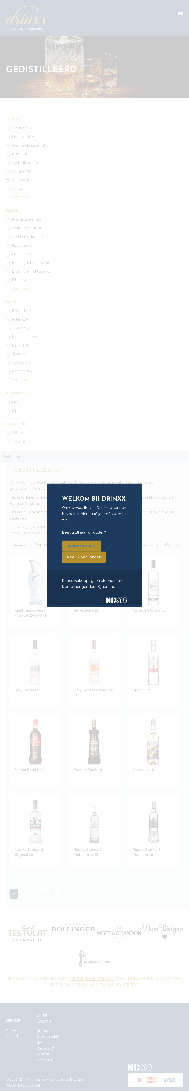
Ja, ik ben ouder (81, 546)
